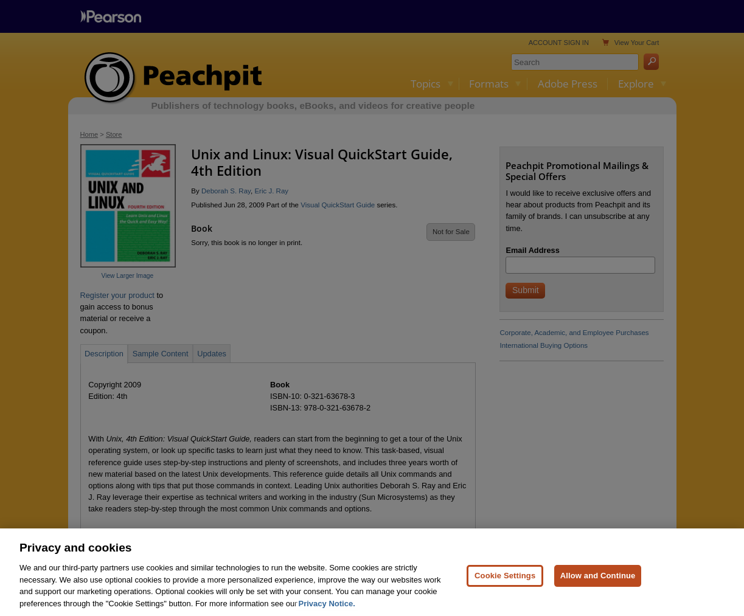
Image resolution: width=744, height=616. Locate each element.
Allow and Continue (598, 581)
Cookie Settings (505, 581)
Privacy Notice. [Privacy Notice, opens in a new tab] (327, 609)
